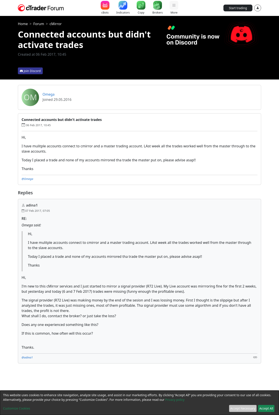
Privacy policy (175, 400)
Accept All (266, 408)
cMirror (55, 23)
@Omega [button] (27, 179)
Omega (48, 94)
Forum (38, 23)
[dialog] (139, 403)
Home (23, 23)
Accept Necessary (242, 408)
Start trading (238, 8)
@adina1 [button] (27, 357)
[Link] (255, 357)
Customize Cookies (16, 408)
